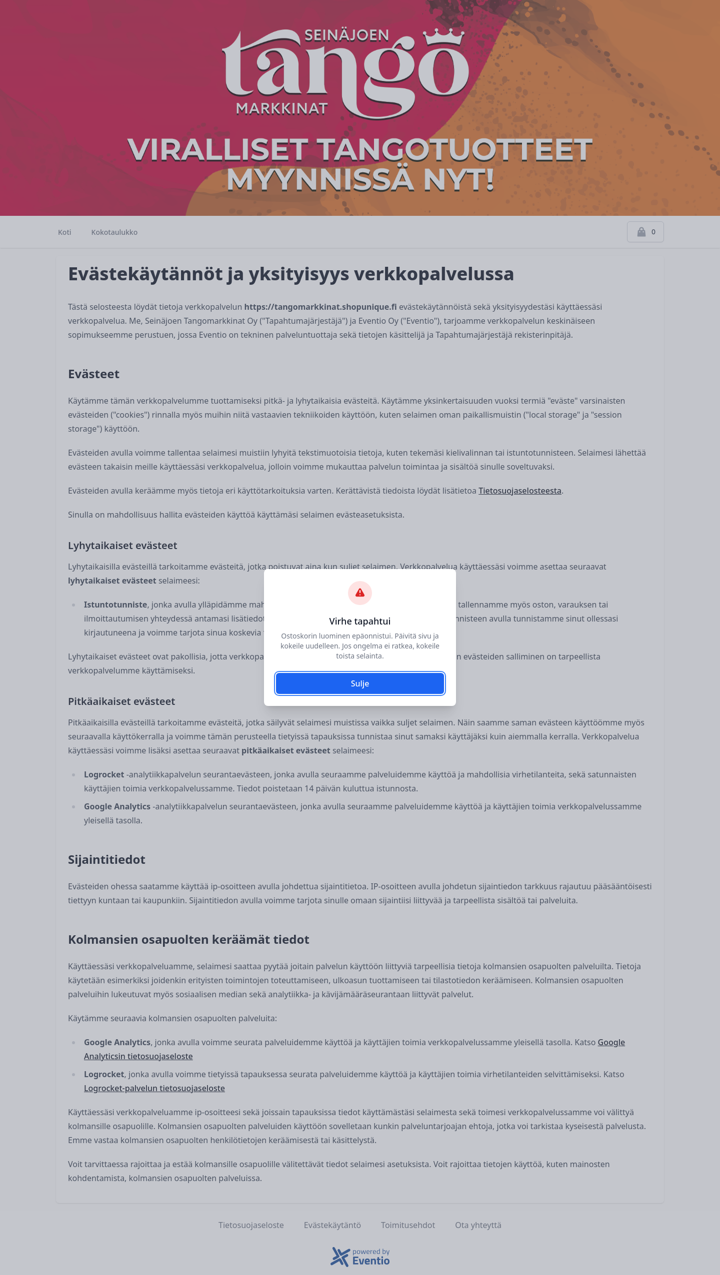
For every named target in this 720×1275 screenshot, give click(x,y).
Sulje (360, 683)
